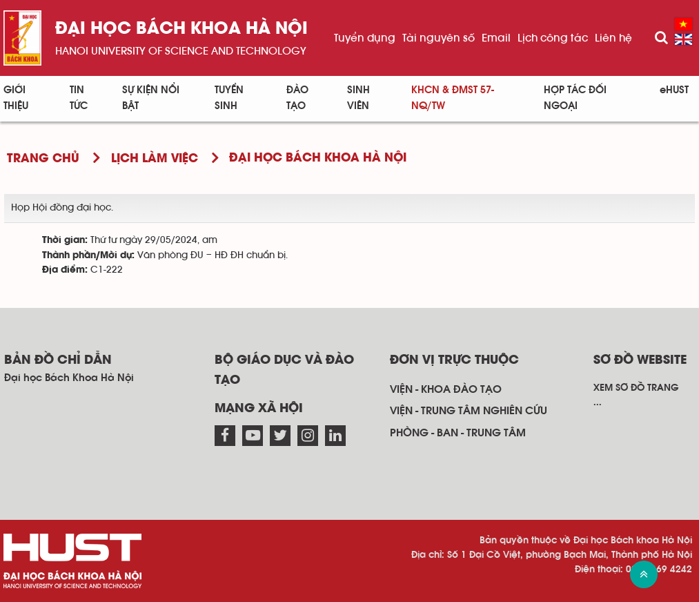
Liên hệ (613, 37)
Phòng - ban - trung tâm (458, 432)
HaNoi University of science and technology (180, 51)
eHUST (674, 90)
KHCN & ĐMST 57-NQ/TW (452, 98)
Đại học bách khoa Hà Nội (181, 29)
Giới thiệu (15, 98)
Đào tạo (297, 98)
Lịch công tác (553, 37)
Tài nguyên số (438, 37)
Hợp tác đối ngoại (575, 98)
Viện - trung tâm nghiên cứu (468, 410)
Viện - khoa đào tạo (446, 389)
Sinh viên (358, 98)
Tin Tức (79, 98)
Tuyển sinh (229, 98)
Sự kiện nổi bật (150, 98)
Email (496, 37)
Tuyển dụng (364, 37)
